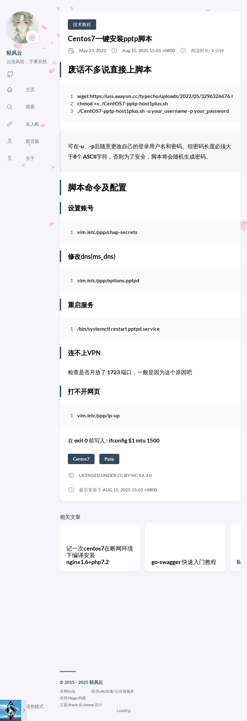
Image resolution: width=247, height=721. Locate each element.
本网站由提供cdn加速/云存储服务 (97, 691)
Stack (73, 704)
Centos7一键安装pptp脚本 (110, 38)
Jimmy (88, 704)
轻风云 (14, 53)
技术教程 (82, 24)
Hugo (73, 698)
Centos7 (81, 459)
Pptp (109, 459)
